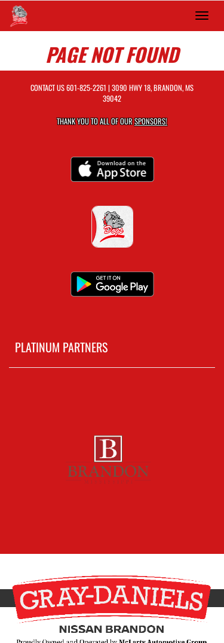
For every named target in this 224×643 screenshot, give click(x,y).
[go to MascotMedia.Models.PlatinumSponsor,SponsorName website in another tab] (112, 457)
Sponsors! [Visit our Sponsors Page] (150, 121)
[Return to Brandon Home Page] (18, 16)
